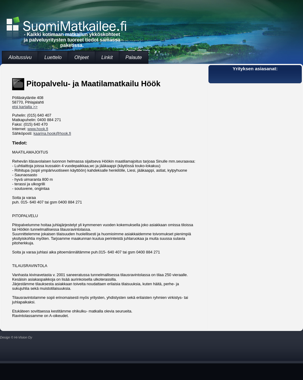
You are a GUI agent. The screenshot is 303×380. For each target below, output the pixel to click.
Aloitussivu (20, 57)
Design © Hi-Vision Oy (16, 337)
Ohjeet (81, 57)
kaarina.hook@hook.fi (52, 133)
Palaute (133, 57)
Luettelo (53, 57)
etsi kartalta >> (25, 106)
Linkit (107, 57)
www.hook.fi (38, 129)
